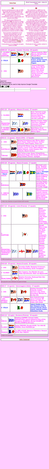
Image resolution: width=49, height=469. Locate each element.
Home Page (13, 3)
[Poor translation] (7, 86)
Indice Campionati (24, 339)
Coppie (19, 40)
